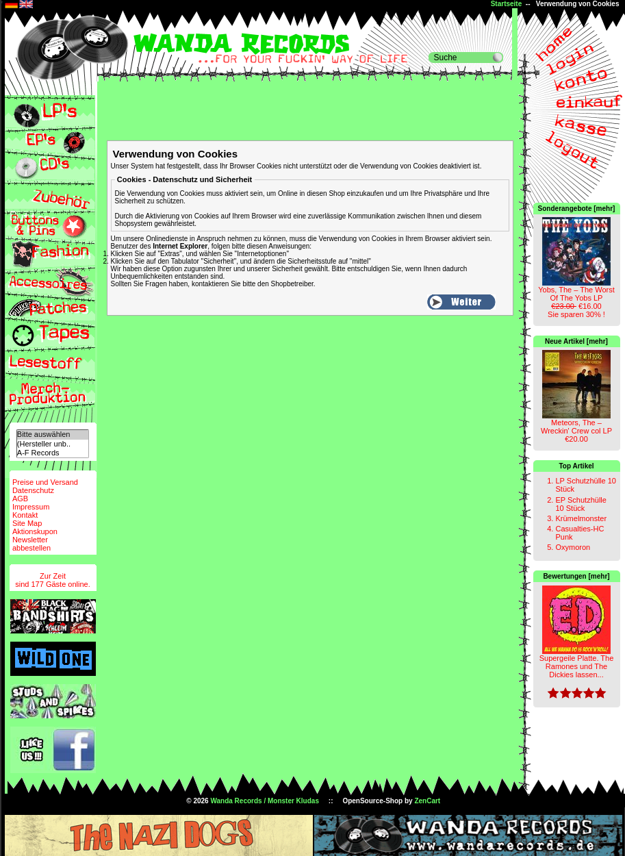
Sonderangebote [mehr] (576, 208)
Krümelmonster (581, 518)
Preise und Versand (45, 482)
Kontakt (25, 515)
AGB (20, 498)
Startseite (506, 4)
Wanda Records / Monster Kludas (264, 801)
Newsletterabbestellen (31, 544)
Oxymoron (572, 547)
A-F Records (52, 453)
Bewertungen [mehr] (576, 576)
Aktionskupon (35, 531)
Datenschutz (33, 490)
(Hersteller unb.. (52, 444)
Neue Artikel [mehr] (576, 341)
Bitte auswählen (52, 434)
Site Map (27, 523)
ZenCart (427, 801)
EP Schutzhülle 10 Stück (580, 504)
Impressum (30, 507)
